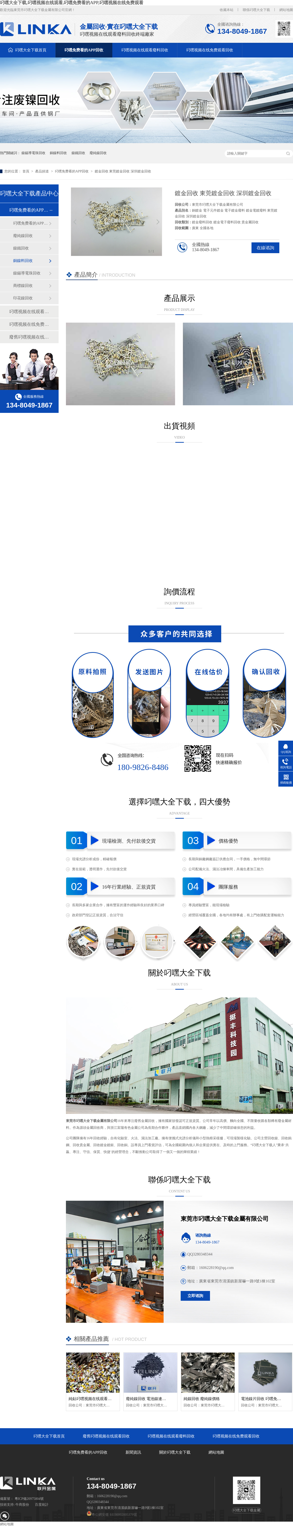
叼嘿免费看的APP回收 (83, 50)
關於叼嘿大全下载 (174, 1452)
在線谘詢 (265, 247)
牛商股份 (22, 1504)
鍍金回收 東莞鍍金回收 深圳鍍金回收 (123, 171)
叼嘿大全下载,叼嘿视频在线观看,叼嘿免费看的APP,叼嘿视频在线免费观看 (71, 2)
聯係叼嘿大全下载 (256, 10)
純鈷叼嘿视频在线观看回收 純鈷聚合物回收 (106, 1399)
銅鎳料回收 (58, 153)
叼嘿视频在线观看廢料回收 (144, 50)
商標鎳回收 (23, 285)
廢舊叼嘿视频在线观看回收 (29, 337)
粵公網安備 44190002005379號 (112, 1514)
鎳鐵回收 (78, 153)
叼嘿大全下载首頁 (30, 50)
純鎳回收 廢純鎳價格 (202, 1399)
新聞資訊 (133, 1452)
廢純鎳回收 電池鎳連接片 (148, 1399)
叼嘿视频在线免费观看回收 (209, 50)
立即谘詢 (195, 1296)
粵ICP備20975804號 (29, 1499)
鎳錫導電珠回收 (33, 153)
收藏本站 (226, 10)
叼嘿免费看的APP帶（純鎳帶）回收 (31, 223)
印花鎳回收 (23, 298)
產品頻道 (42, 171)
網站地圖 (286, 10)
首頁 (26, 171)
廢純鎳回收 (98, 153)
